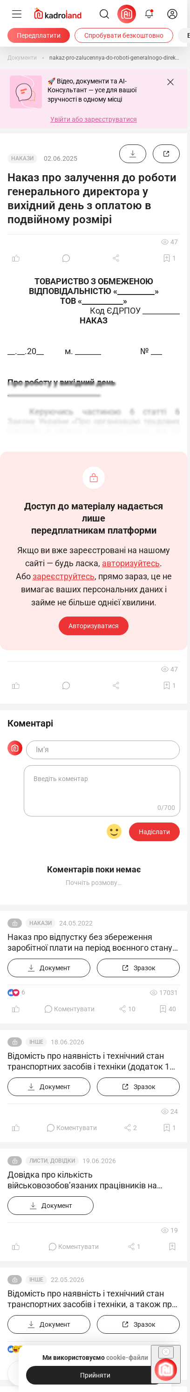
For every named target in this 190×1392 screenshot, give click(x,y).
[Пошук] (104, 14)
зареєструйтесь (64, 576)
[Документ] (132, 153)
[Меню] (16, 14)
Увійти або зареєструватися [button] (93, 119)
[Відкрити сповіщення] (149, 14)
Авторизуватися (93, 626)
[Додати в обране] (169, 258)
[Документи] (22, 57)
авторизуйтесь (131, 563)
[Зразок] (166, 153)
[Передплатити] (38, 35)
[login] (172, 14)
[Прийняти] (95, 1375)
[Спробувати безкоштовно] (124, 35)
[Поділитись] (117, 258)
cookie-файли (127, 1357)
